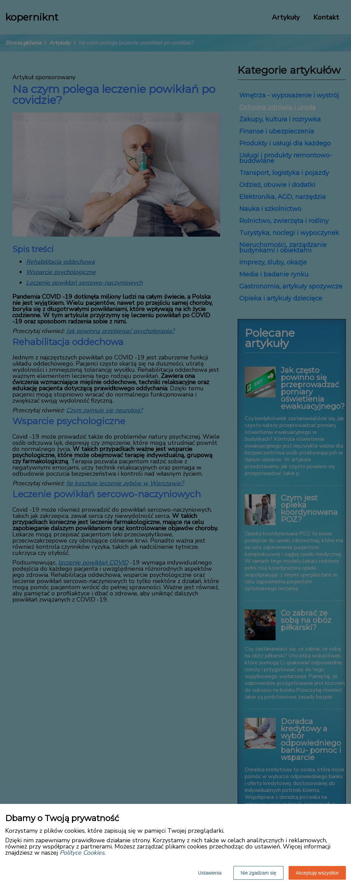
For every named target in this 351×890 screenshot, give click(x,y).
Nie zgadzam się (258, 873)
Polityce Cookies (82, 853)
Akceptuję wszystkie (317, 873)
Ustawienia (209, 873)
